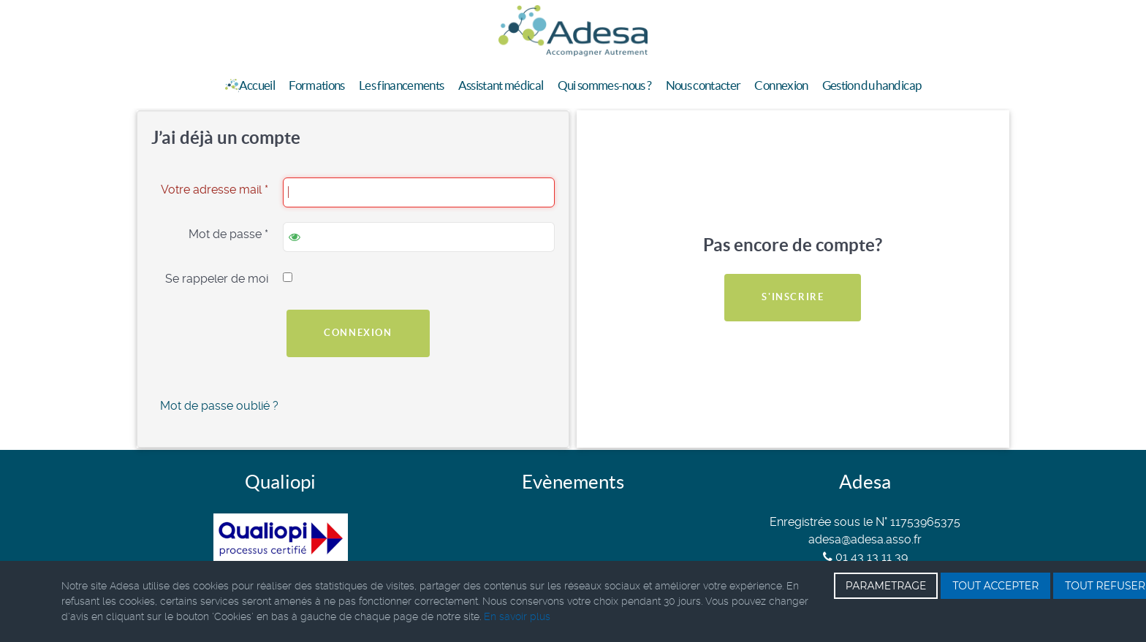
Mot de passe (228, 234)
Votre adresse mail (214, 189)
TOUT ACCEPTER (995, 585)
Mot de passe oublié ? (219, 406)
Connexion (358, 332)
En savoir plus (517, 616)
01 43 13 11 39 (865, 557)
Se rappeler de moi (216, 279)
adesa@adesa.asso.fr (865, 539)
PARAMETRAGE (886, 585)
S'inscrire (793, 296)
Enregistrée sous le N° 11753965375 (865, 522)
